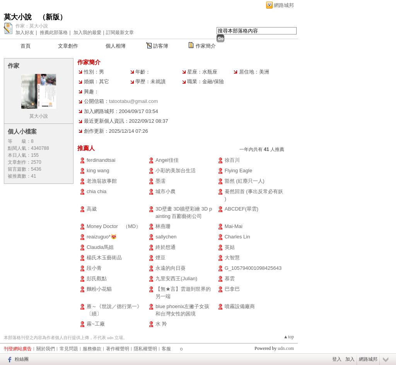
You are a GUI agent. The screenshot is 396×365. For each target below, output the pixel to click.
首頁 (25, 46)
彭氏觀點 (97, 278)
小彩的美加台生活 (175, 170)
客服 (166, 348)
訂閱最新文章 (120, 32)
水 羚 (161, 324)
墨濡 (160, 181)
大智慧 (232, 257)
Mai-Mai (233, 226)
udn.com (286, 348)
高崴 (92, 209)
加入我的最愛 (87, 32)
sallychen (165, 237)
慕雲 (230, 278)
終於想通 (165, 247)
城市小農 (165, 191)
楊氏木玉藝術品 (104, 257)
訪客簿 (160, 46)
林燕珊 (163, 226)
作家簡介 (206, 46)
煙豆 (160, 257)
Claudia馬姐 (100, 247)
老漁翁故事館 (102, 181)
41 (33, 176)
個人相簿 (116, 46)
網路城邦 (284, 5)
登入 (336, 359)
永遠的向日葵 (170, 268)
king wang (98, 170)
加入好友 (24, 32)
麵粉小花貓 (99, 289)
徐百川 (232, 160)
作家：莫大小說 (31, 26)
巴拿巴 (232, 289)
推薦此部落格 (54, 32)
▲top (288, 336)
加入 (350, 359)
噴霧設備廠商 (240, 306)
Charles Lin (237, 237)
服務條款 (92, 348)
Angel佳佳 (166, 160)
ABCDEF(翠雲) (241, 209)
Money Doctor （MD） (114, 226)
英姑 (230, 247)
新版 (53, 17)
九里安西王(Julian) (176, 278)
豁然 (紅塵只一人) (245, 181)
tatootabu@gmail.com (133, 101)
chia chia (96, 191)
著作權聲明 (117, 348)
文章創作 (68, 46)
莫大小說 (18, 17)
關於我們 (45, 348)
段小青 (94, 268)
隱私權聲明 (145, 348)
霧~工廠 (96, 324)
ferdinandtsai (101, 160)
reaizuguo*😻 (102, 237)
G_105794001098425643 (253, 268)
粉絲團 (22, 359)
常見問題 (69, 348)
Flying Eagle (239, 170)
